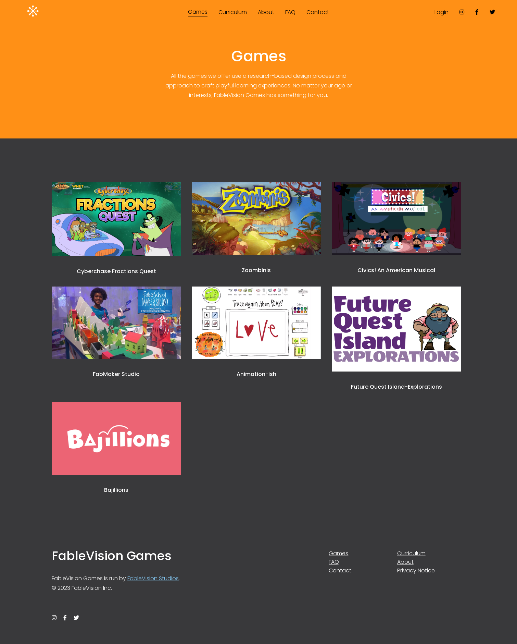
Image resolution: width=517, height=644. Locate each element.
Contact (317, 12)
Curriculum (232, 12)
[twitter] (492, 12)
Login (441, 12)
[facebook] (477, 12)
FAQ (290, 12)
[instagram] (461, 12)
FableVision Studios (153, 578)
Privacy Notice (416, 570)
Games (197, 12)
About (266, 12)
